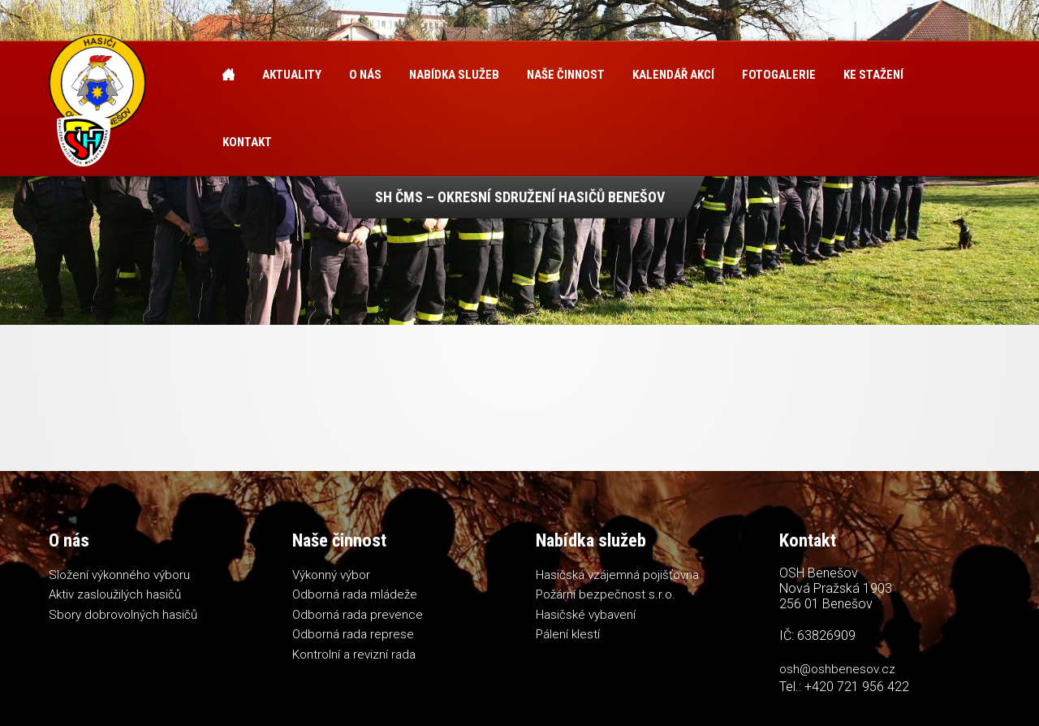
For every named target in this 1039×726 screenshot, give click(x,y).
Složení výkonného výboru (119, 575)
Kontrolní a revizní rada (354, 654)
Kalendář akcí (673, 74)
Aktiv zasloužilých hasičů (115, 594)
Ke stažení (873, 74)
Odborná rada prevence (357, 614)
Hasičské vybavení (586, 614)
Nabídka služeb (454, 74)
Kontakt (247, 142)
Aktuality (291, 74)
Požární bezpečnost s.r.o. (605, 594)
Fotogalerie (779, 74)
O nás (365, 74)
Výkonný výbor (331, 575)
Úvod (228, 75)
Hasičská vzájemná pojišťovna (617, 575)
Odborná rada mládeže (354, 594)
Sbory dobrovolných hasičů (123, 614)
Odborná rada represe (353, 634)
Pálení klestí (568, 634)
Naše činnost (566, 74)
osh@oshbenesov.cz (837, 669)
